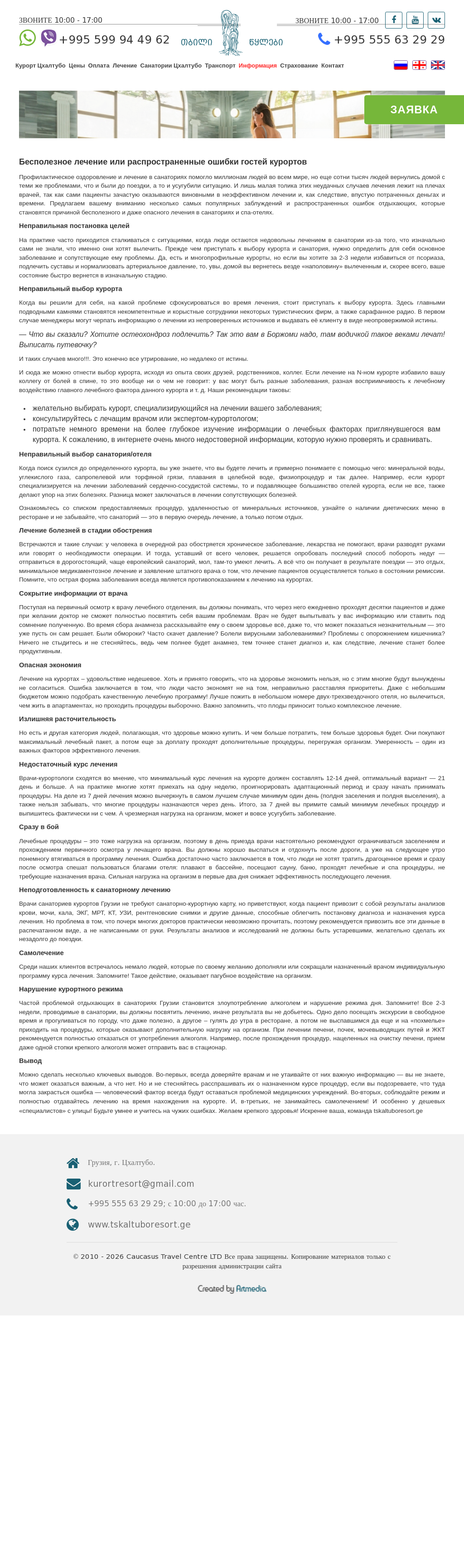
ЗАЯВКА (414, 109)
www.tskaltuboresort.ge (370, 1444)
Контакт (332, 73)
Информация (258, 73)
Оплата (99, 73)
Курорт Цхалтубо (40, 73)
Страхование (299, 73)
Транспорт (220, 73)
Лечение (125, 73)
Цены (77, 73)
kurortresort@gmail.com (372, 1419)
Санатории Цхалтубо (171, 73)
